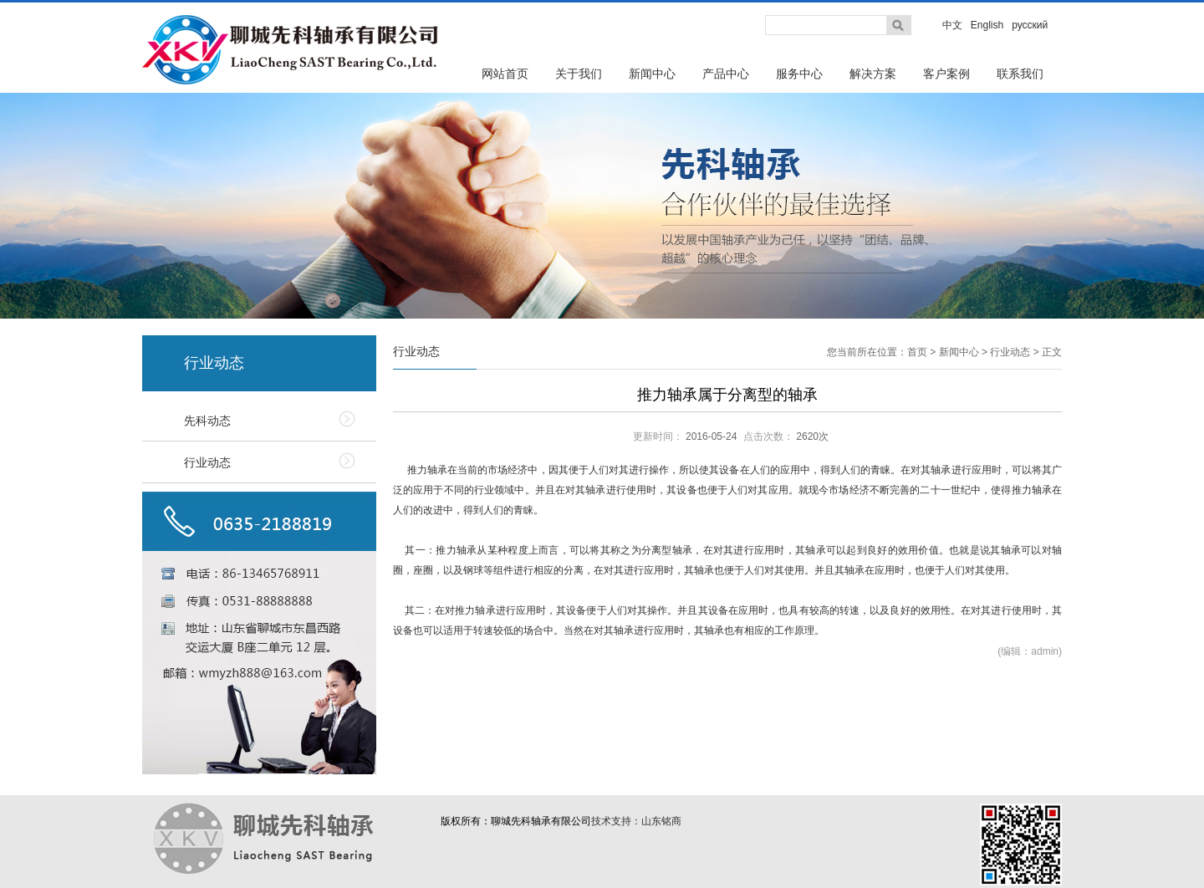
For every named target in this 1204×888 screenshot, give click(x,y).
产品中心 (725, 73)
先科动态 (207, 420)
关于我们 (578, 73)
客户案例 (946, 73)
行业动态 (1010, 352)
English (987, 25)
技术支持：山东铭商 (636, 821)
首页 (917, 352)
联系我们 (1020, 73)
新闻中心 (652, 73)
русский (1030, 25)
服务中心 (799, 73)
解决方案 (872, 73)
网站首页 (505, 73)
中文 (952, 25)
